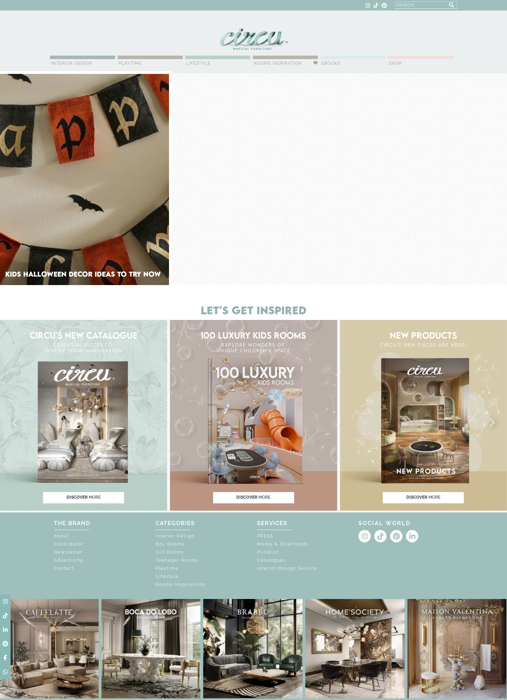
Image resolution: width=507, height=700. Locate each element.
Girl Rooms (170, 552)
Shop (395, 63)
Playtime (130, 63)
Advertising (68, 560)
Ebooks (330, 63)
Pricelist (268, 552)
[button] (15, 423)
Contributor (68, 544)
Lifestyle (198, 63)
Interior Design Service (287, 568)
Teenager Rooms (177, 560)
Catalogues (271, 560)
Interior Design (71, 63)
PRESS (265, 536)
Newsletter (68, 552)
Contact (64, 568)
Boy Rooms (170, 544)
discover (84, 497)
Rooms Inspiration (278, 63)
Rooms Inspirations (181, 584)
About (61, 536)
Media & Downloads (282, 544)
